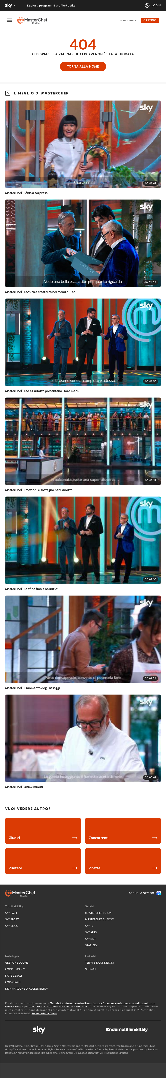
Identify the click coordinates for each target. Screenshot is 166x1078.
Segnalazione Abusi (44, 1013)
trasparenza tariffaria (43, 1006)
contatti (81, 1006)
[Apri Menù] (12, 20)
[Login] (153, 5)
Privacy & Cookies (104, 1003)
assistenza (66, 1006)
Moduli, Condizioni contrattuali (70, 1003)
